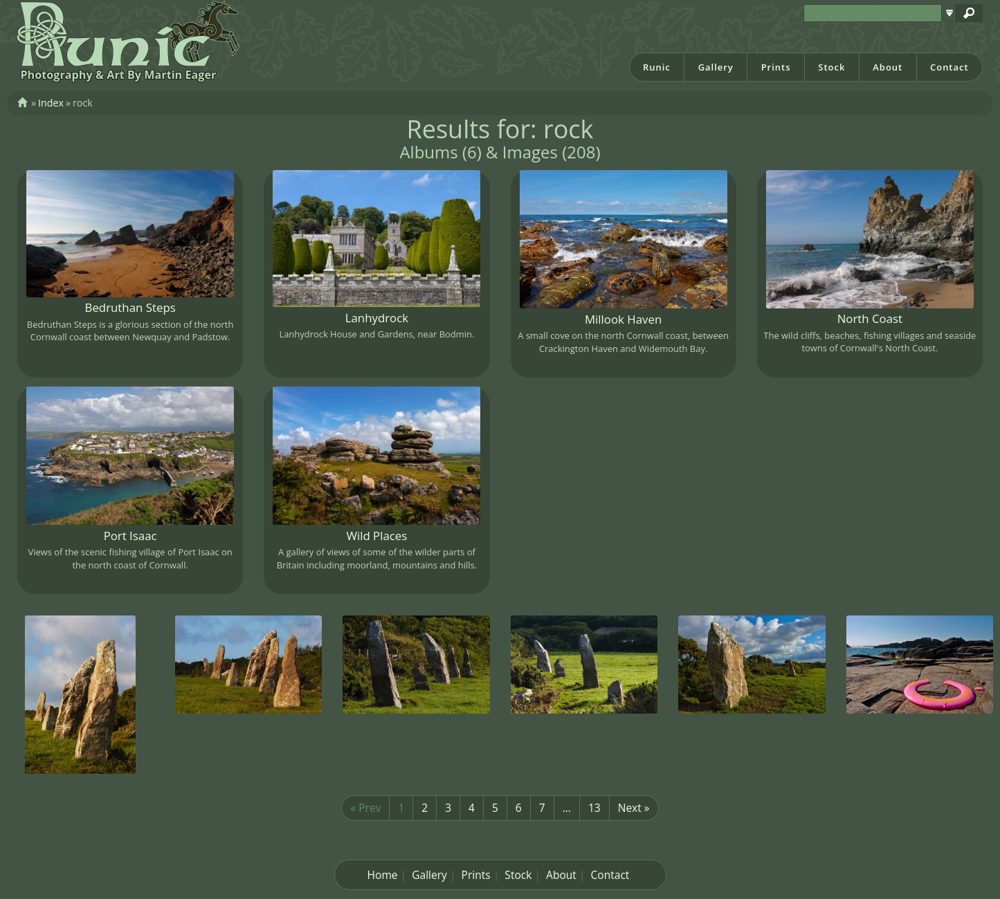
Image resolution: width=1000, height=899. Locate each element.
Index (51, 102)
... (567, 807)
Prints (776, 67)
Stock (831, 67)
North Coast (869, 318)
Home (382, 874)
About (887, 67)
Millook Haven (623, 319)
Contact (949, 67)
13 (594, 807)
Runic (657, 67)
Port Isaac (130, 536)
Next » (634, 807)
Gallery (716, 67)
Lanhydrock (376, 318)
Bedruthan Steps (130, 307)
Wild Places (376, 536)
